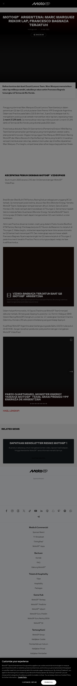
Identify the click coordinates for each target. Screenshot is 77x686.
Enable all (49, 682)
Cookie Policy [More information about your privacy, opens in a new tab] (22, 677)
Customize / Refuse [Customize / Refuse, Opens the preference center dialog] (29, 682)
